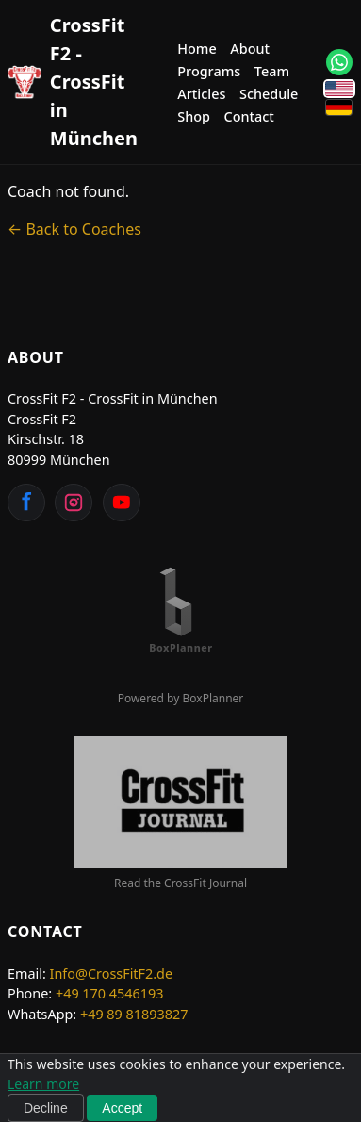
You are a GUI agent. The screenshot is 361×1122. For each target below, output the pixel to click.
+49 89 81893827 (134, 1014)
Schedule (268, 94)
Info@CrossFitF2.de (111, 973)
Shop (193, 116)
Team (271, 71)
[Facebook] (26, 502)
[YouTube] (121, 502)
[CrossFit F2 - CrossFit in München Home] (73, 82)
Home (196, 49)
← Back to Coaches (74, 229)
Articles (201, 94)
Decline (46, 1107)
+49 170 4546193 (110, 993)
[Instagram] (73, 502)
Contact (249, 116)
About (250, 49)
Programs (208, 71)
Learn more (43, 1084)
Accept (122, 1107)
